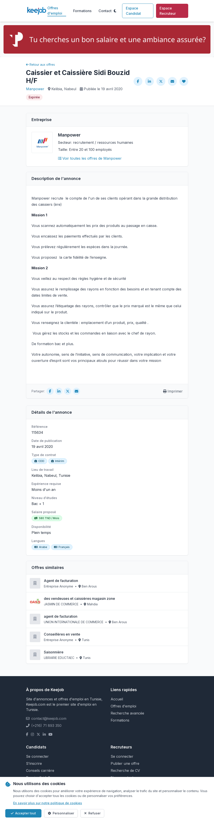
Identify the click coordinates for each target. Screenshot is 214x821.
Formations (82, 11)
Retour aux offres (40, 64)
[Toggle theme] (115, 10)
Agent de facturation (61, 580)
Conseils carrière (40, 770)
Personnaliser (61, 813)
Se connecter (37, 756)
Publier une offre (125, 763)
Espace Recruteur (168, 11)
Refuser (92, 813)
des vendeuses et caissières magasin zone (79, 598)
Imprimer (173, 391)
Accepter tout (23, 813)
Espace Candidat (133, 11)
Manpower (35, 89)
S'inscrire (34, 763)
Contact (105, 11)
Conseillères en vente (62, 634)
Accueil (117, 699)
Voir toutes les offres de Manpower (90, 158)
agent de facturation (60, 616)
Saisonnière (53, 652)
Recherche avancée (127, 713)
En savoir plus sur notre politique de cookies (47, 803)
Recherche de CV (125, 770)
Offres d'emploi (54, 10)
